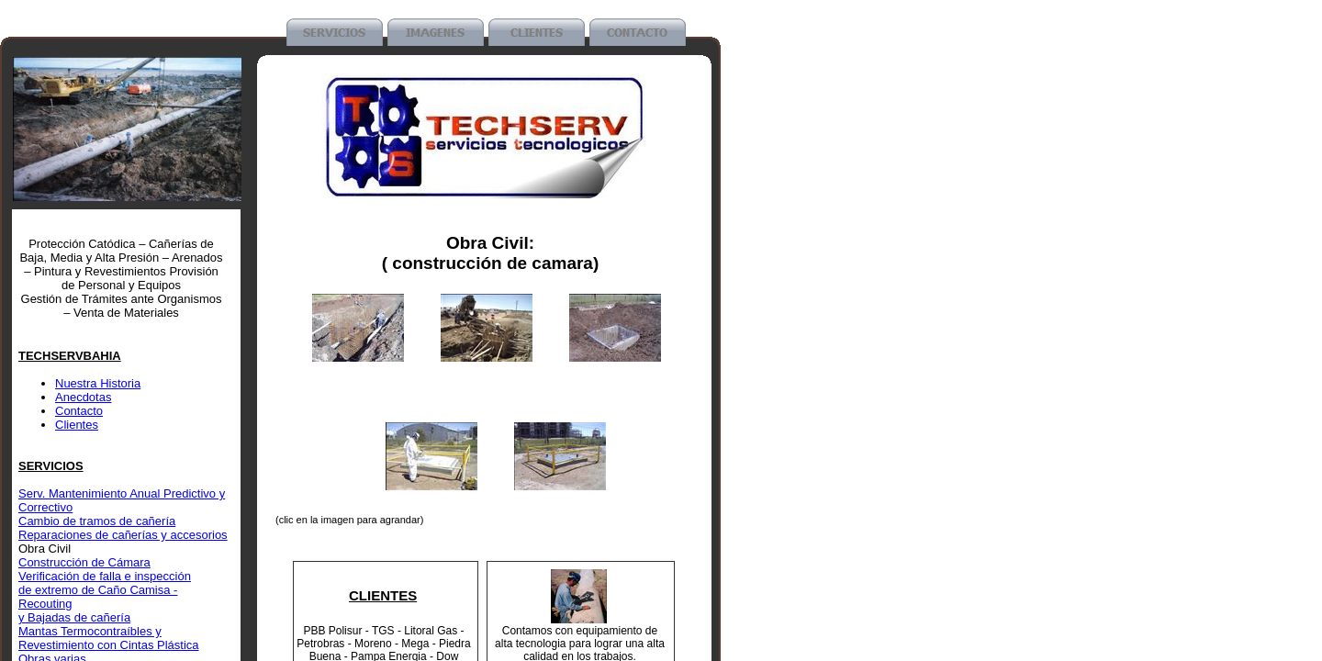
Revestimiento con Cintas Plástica (108, 645)
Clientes (76, 424)
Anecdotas (83, 397)
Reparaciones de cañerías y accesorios (123, 535)
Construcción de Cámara (84, 562)
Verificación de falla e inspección (104, 576)
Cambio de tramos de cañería (96, 521)
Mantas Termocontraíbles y (90, 631)
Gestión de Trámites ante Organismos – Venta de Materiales (121, 305)
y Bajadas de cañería (74, 617)
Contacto (79, 411)
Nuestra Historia (97, 383)
